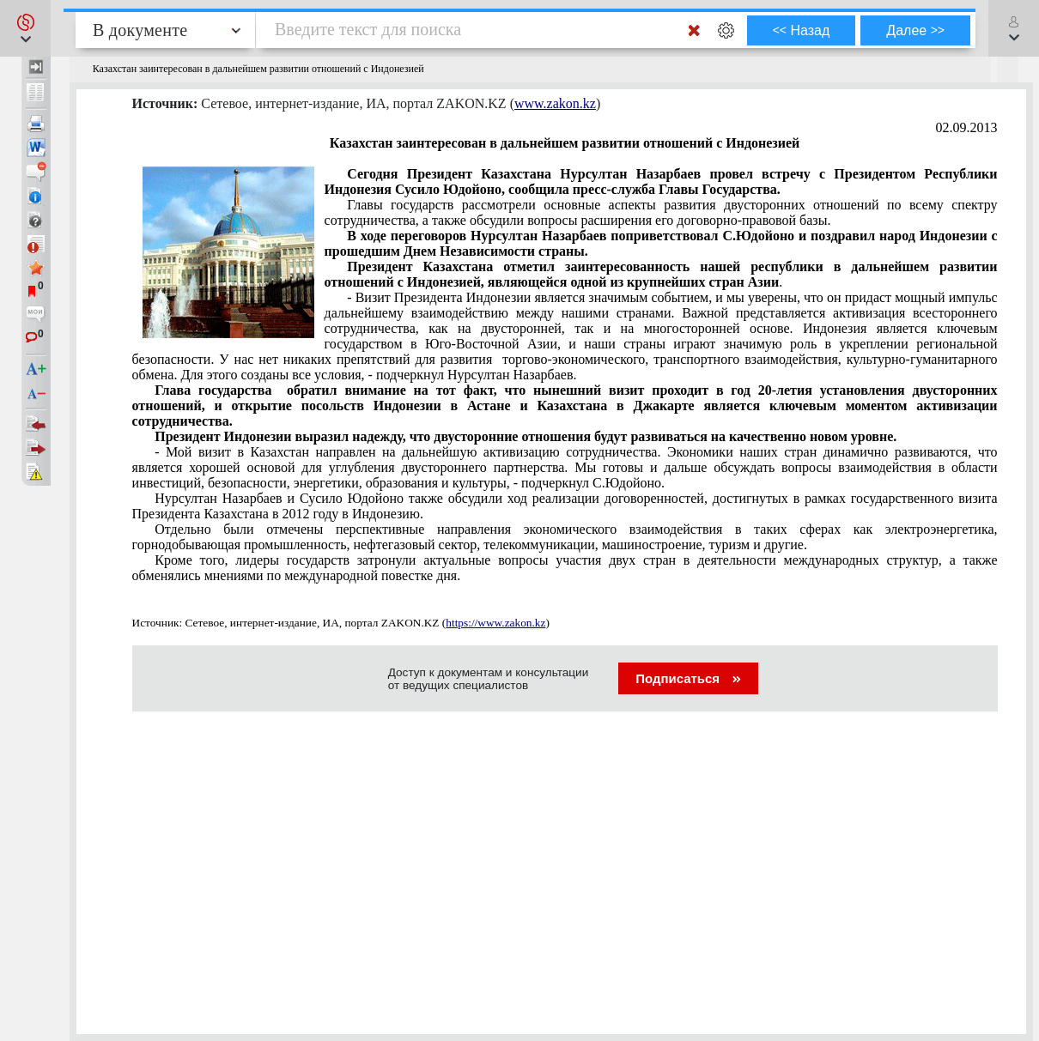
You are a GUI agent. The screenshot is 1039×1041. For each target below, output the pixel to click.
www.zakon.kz (555, 103)
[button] (25, 28)
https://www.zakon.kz (495, 622)
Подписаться (688, 678)
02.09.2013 (967, 127)
